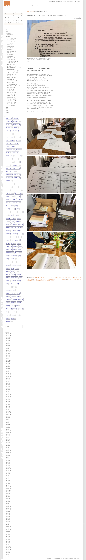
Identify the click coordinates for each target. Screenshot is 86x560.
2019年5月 (8, 440)
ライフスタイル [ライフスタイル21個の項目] (10, 193)
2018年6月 (8, 459)
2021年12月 (8, 393)
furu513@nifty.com (78, 1)
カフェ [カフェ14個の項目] (19, 137)
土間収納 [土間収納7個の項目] (18, 221)
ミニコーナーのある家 (12, 94)
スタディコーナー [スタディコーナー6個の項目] (17, 165)
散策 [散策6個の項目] (12, 268)
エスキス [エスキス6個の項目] (16, 127)
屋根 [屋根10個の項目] (15, 249)
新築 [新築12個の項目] (8, 271)
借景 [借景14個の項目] (21, 212)
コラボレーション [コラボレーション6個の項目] (10, 149)
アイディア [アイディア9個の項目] (9, 118)
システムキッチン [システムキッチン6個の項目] (10, 156)
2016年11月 (8, 488)
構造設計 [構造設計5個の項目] (8, 281)
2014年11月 (8, 528)
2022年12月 (8, 373)
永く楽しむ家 (10, 54)
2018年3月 (8, 463)
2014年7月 (8, 534)
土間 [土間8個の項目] (12, 221)
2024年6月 (8, 353)
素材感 (48, 280)
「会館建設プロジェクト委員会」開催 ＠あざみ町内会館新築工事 (46, 15)
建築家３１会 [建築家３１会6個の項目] (9, 262)
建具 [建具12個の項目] (8, 259)
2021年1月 (8, 409)
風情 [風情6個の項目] (19, 315)
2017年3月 (8, 482)
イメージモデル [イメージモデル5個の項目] (17, 121)
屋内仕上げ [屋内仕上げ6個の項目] (9, 249)
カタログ (75, 277)
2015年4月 (8, 519)
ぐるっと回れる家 (11, 59)
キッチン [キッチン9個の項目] (8, 143)
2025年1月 (8, 348)
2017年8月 (8, 473)
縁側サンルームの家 (11, 77)
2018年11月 (8, 450)
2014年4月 (8, 539)
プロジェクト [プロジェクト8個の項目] (9, 187)
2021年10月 (8, 396)
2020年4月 (8, 424)
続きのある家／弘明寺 (12, 74)
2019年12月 (8, 431)
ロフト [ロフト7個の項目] (8, 202)
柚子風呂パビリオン (11, 66)
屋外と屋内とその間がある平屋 (14, 85)
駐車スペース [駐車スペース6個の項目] (9, 321)
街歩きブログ (9, 29)
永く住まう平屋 (10, 90)
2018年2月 (8, 465)
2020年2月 (8, 427)
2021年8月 (8, 398)
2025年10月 (8, 337)
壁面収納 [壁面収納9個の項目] (8, 231)
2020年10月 (8, 414)
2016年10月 (8, 490)
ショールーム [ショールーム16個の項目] (9, 159)
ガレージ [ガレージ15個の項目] (18, 140)
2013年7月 (8, 554)
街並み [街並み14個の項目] (15, 309)
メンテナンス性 (51, 279)
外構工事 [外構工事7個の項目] (8, 234)
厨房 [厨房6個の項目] (17, 215)
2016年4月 (8, 500)
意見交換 (44, 280)
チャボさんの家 (10, 82)
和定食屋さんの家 (11, 76)
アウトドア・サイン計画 (12, 72)
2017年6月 (8, 477)
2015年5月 (8, 518)
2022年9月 (8, 378)
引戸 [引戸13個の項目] (16, 262)
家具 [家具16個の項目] (8, 243)
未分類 (7, 112)
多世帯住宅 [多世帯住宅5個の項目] (15, 234)
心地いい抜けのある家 (12, 84)
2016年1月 (8, 505)
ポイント (46, 279)
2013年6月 (8, 556)
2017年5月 (8, 478)
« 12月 (8, 24)
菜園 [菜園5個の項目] (18, 306)
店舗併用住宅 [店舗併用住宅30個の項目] (14, 256)
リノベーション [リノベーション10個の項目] (10, 196)
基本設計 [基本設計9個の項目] (20, 224)
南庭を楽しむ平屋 (11, 97)
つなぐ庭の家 (10, 43)
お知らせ (42, 277)
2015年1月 (8, 524)
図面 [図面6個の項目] (19, 218)
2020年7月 (8, 419)
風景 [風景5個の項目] (8, 318)
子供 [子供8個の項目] (21, 234)
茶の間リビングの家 (11, 102)
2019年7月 (8, 437)
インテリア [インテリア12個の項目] (9, 124)
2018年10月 (8, 452)
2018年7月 (8, 457)
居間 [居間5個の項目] (20, 246)
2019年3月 (8, 444)
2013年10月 (8, 549)
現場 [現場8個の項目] (19, 296)
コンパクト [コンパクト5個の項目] (19, 149)
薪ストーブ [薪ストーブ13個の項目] (9, 309)
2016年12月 (8, 486)
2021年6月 (8, 401)
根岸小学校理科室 (11, 69)
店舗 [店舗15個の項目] (8, 256)
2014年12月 (8, 526)
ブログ (73, 5)
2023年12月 (8, 360)
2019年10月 (8, 432)
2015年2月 (8, 523)
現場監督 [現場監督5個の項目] (8, 299)
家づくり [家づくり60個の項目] (8, 240)
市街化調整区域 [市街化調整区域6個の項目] (10, 252)
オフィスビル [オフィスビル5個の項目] (16, 131)
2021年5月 (8, 403)
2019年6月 (8, 439)
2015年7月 (8, 515)
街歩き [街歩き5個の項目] (21, 309)
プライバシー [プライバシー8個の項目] (9, 181)
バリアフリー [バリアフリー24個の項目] (9, 177)
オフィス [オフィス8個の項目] (8, 131)
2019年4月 (8, 442)
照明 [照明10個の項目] (18, 293)
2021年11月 (8, 394)
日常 (66, 277)
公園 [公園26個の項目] (12, 215)
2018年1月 (8, 467)
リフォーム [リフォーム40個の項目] (20, 199)
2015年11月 (8, 508)
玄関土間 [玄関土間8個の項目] (13, 296)
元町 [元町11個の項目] (8, 215)
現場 (69, 277)
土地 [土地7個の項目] (8, 221)
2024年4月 (8, 356)
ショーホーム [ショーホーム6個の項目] (19, 156)
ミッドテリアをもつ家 (12, 100)
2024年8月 (8, 352)
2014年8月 (8, 533)
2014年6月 (8, 536)
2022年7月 (8, 381)
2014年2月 (8, 542)
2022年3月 (8, 388)
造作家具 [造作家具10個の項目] (8, 315)
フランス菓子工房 (11, 41)
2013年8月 (8, 552)
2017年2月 (8, 483)
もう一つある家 (10, 39)
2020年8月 (8, 417)
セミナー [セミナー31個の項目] (8, 171)
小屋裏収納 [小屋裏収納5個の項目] (9, 246)
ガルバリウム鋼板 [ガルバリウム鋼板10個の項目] (10, 140)
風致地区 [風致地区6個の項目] (13, 318)
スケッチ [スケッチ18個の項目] (17, 162)
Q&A (79, 5)
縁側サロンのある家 (11, 51)
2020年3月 (8, 426)
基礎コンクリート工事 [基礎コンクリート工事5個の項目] (11, 227)
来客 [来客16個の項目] (8, 277)
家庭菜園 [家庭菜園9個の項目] (13, 243)
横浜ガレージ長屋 (11, 64)
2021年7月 (8, 399)
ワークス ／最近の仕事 (59, 277)
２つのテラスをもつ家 (12, 80)
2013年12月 (8, 546)
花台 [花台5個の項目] (13, 306)
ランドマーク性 (59, 279)
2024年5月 (8, 355)
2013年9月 (8, 551)
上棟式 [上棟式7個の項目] (8, 209)
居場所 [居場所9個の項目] (15, 246)
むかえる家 (9, 44)
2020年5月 (8, 422)
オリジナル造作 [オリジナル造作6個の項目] (10, 134)
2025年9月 (8, 338)
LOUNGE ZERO (11, 95)
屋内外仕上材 (39, 280)
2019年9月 (8, 434)
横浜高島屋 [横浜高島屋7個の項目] (9, 287)
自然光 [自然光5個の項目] (19, 302)
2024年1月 (8, 358)
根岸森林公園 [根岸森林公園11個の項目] (14, 277)
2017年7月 (8, 475)
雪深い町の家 (10, 56)
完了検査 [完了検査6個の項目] (8, 237)
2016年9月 (8, 491)
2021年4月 (8, 404)
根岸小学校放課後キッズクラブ (14, 67)
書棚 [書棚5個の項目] (13, 274)
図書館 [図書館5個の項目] (14, 218)
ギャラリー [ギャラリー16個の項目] (15, 143)
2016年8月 (8, 493)
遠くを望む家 (10, 48)
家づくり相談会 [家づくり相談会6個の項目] (16, 240)
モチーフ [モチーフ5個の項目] (8, 190)
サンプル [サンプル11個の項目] (8, 152)
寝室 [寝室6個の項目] (19, 243)
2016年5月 (8, 498)
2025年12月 (8, 333)
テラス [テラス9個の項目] (15, 171)
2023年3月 (8, 368)
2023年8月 (8, 361)
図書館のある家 (10, 46)
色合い (52, 280)
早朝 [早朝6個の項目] (12, 271)
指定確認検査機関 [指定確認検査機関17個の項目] (17, 265)
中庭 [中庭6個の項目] (13, 209)
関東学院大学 (10, 34)
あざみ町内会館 (35, 277)
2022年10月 (8, 376)
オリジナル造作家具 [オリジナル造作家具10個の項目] (10, 137)
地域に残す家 (10, 49)
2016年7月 (8, 495)
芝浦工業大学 (9, 33)
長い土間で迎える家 (11, 92)
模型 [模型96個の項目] (14, 281)
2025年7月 (8, 342)
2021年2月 (8, 407)
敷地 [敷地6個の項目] (17, 268)
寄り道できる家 (10, 89)
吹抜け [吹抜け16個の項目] (8, 218)
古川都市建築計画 (52, 1)
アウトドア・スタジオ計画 (13, 71)
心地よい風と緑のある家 (12, 61)
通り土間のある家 (11, 87)
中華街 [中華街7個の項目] (18, 209)
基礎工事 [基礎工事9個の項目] (20, 227)
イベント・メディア (49, 277)
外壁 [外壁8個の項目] (14, 231)
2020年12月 (8, 411)
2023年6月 (8, 363)
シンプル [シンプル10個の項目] (16, 159)
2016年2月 (8, 503)
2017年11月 (8, 470)
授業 (7, 31)
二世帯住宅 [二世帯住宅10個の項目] (15, 212)
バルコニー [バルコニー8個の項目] (17, 177)
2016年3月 (8, 501)
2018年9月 (8, 454)
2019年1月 (8, 447)
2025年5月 (8, 345)
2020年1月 (8, 429)
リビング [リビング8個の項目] (17, 196)
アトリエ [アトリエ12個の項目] (15, 118)
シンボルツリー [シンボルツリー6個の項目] (10, 162)
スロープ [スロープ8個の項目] (8, 168)
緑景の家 (9, 53)
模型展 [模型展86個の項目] (19, 281)
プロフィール (35, 5)
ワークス (54, 5)
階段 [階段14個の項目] (14, 315)
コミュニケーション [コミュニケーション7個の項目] (10, 146)
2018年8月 (8, 455)
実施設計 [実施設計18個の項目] (15, 237)
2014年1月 (8, 544)
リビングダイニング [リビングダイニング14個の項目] (10, 199)
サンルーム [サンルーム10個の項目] (15, 152)
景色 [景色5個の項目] (17, 271)
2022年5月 (8, 384)
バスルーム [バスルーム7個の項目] (17, 174)
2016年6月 (8, 496)
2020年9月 (8, 416)
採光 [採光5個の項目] (8, 268)
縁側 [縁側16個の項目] (8, 302)
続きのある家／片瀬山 (12, 99)
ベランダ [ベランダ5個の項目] (16, 187)
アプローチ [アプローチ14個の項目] (9, 121)
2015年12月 (8, 506)
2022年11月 (8, 375)
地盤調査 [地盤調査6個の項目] (8, 224)
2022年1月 (8, 391)
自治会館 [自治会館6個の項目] (13, 302)
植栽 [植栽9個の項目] (20, 277)
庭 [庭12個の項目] (20, 256)
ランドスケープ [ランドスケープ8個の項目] (19, 193)
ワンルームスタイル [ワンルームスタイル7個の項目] (16, 202)
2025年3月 (8, 347)
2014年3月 (8, 541)
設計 (7, 110)
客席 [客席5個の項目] (20, 237)
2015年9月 (8, 511)
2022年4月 (8, 386)
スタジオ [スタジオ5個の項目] (8, 165)
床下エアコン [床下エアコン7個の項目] (18, 252)
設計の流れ (45, 5)
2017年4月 (8, 480)
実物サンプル (32, 280)
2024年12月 (8, 350)
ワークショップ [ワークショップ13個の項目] (10, 206)
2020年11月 (8, 412)
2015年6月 (8, 516)
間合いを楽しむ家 (11, 104)
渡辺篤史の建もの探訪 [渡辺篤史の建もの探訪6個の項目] (11, 290)
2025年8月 (8, 340)
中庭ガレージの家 (11, 57)
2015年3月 (8, 521)
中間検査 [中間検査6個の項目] (8, 212)
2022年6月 (8, 383)
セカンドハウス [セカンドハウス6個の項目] (16, 168)
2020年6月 (8, 421)
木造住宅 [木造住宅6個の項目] (18, 274)
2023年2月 (8, 370)
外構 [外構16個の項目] (19, 231)
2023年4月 (8, 366)
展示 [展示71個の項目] (19, 249)
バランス (31, 279)
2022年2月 (8, 389)
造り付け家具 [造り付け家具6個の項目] (14, 312)
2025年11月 (8, 335)
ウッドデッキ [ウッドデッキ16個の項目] (9, 127)
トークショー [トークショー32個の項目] (9, 174)
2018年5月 (8, 460)
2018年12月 (8, 449)
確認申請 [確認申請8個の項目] (20, 299)
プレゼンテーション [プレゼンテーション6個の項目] (10, 184)
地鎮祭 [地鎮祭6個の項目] (15, 224)
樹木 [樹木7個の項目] (15, 287)
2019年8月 (8, 436)
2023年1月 (8, 371)
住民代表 (69, 279)
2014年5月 (8, 538)
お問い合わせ (64, 5)
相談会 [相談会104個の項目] (15, 299)
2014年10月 (8, 529)
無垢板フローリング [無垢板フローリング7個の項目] (10, 293)
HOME (26, 5)
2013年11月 (8, 547)
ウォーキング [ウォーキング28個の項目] (16, 124)
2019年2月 (8, 445)
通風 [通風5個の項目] (8, 312)
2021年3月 (8, 406)
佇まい (64, 279)
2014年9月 (8, 531)
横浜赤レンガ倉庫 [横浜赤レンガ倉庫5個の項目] (15, 284)
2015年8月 (8, 513)
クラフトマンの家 (11, 62)
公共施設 (77, 279)
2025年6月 (8, 343)
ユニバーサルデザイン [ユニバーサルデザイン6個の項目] (18, 190)
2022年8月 (8, 380)
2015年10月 (8, 510)
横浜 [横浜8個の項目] (8, 284)
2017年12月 (8, 468)
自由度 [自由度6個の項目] (8, 306)
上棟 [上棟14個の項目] (16, 206)
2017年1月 (8, 485)
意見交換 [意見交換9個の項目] (8, 265)
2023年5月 (8, 365)
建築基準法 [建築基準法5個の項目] (14, 259)
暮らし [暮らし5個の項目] (8, 274)
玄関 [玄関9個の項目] (8, 296)
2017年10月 (8, 472)
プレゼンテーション (38, 279)
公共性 (72, 279)
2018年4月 (8, 462)
